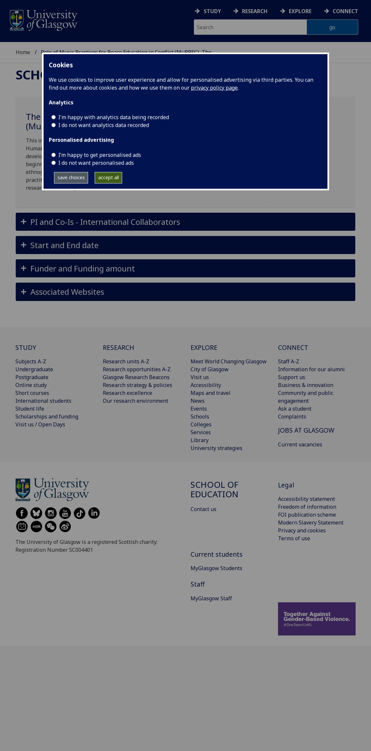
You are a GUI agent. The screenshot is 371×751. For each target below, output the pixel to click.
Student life (29, 408)
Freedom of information (307, 506)
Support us (291, 377)
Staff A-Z (288, 361)
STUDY (25, 347)
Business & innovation (305, 385)
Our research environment (135, 400)
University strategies (216, 448)
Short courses (32, 393)
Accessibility (206, 385)
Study (212, 11)
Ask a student (294, 408)
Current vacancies (300, 444)
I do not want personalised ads (96, 162)
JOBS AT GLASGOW (306, 430)
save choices (71, 177)
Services (201, 432)
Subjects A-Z (30, 361)
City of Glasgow (210, 369)
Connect (345, 11)
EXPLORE (204, 347)
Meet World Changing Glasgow (229, 361)
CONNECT (293, 347)
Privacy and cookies (302, 530)
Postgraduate (31, 377)
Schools (200, 416)
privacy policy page (214, 87)
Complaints (292, 416)
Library (200, 440)
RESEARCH (118, 347)
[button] (185, 222)
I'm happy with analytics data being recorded (113, 117)
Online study (31, 385)
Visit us (200, 377)
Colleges (201, 424)
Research (255, 11)
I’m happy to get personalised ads (99, 155)
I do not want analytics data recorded (103, 125)
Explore (300, 11)
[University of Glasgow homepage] (43, 19)
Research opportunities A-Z (137, 369)
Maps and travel (211, 393)
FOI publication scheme (307, 514)
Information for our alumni (311, 369)
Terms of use (294, 538)
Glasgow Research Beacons (136, 377)
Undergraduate (34, 369)
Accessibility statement (306, 499)
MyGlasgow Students (216, 568)
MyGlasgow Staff (211, 598)
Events (199, 408)
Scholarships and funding (46, 416)
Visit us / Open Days (40, 424)
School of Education (214, 489)
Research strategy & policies (137, 385)
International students (43, 400)
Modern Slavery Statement (310, 522)
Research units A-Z (126, 361)
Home (23, 52)
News (198, 400)
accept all (108, 177)
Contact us (203, 509)
